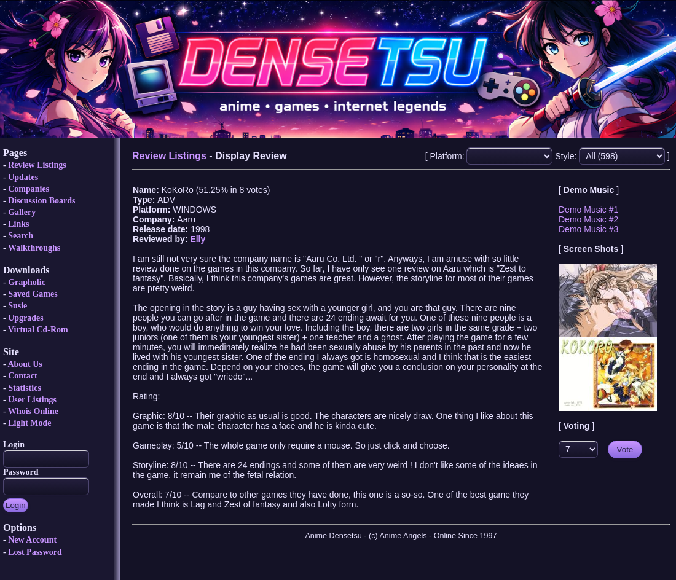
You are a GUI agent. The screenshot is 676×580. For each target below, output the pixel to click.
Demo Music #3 (588, 229)
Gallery (22, 212)
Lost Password (35, 552)
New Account (32, 539)
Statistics (24, 388)
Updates (23, 177)
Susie (17, 305)
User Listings (32, 399)
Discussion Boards (41, 200)
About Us (24, 364)
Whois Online (33, 411)
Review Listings (37, 165)
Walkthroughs (34, 248)
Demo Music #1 (588, 209)
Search (20, 235)
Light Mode (29, 423)
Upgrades (26, 318)
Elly (197, 239)
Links (18, 224)
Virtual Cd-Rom (38, 329)
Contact (22, 375)
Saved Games (33, 294)
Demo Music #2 (588, 219)
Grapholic (26, 282)
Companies (28, 189)
